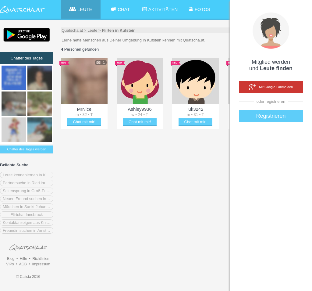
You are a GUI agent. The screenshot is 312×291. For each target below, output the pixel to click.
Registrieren (270, 116)
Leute (92, 30)
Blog (10, 259)
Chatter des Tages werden (26, 149)
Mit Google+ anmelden (271, 87)
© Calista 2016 (28, 277)
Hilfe (23, 259)
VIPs (10, 264)
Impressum (41, 264)
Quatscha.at (72, 30)
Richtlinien (40, 259)
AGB (23, 264)
